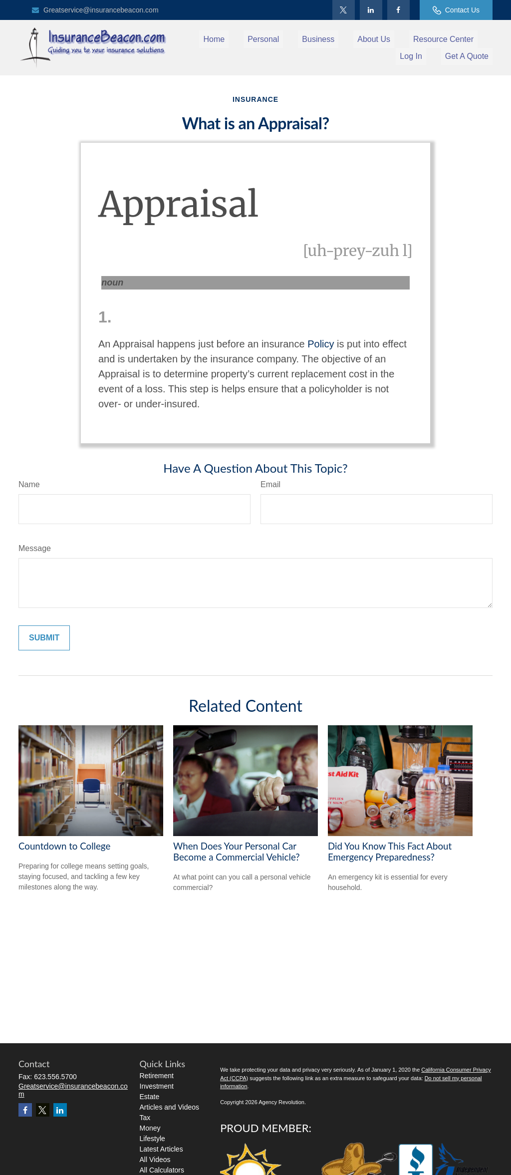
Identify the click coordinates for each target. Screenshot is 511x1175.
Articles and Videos (170, 1107)
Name (29, 484)
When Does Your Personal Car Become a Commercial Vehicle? (236, 852)
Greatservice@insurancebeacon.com (95, 10)
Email (270, 484)
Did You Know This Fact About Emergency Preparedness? (390, 852)
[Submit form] (44, 637)
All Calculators (162, 1170)
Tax (145, 1118)
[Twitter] (343, 10)
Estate (150, 1097)
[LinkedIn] (371, 10)
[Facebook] (398, 10)
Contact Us (456, 10)
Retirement (157, 1076)
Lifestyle (152, 1139)
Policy (320, 343)
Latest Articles (161, 1149)
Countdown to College (64, 846)
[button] (214, 39)
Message (34, 548)
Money (150, 1128)
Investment (157, 1086)
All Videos (155, 1160)
